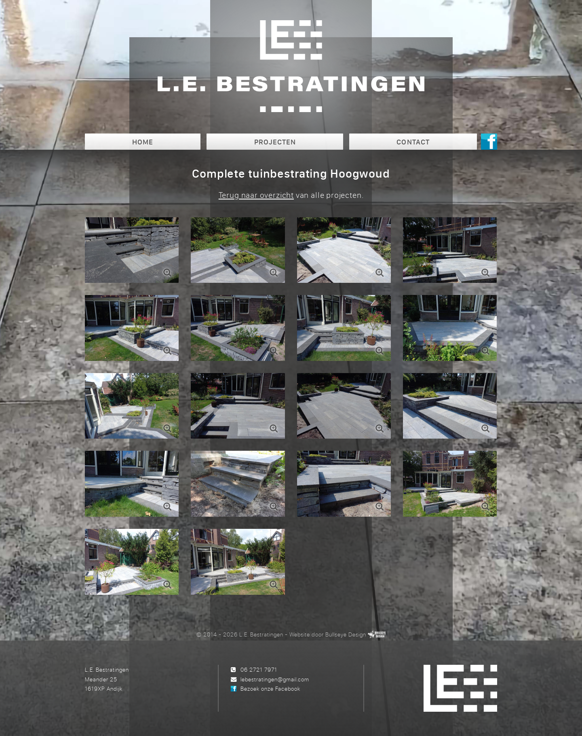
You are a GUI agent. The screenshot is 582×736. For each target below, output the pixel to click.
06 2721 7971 (258, 669)
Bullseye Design (345, 634)
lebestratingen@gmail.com (274, 679)
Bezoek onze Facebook (270, 688)
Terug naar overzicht (256, 195)
